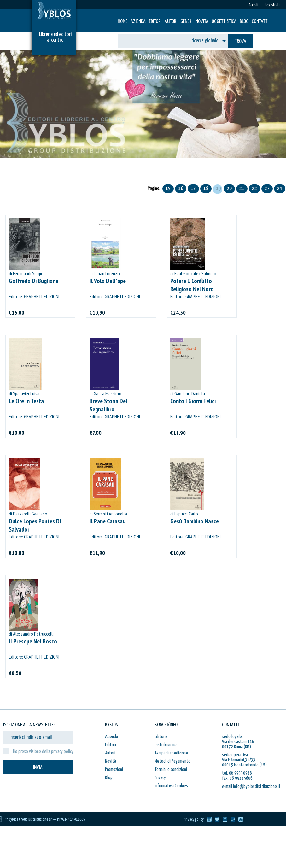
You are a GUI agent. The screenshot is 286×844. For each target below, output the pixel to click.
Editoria (161, 736)
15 (168, 188)
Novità (202, 21)
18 (205, 188)
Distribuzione (166, 744)
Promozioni (114, 769)
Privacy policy (194, 820)
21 (241, 188)
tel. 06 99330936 (237, 773)
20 (229, 188)
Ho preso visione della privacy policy (43, 751)
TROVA (240, 41)
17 (193, 188)
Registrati (272, 5)
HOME (122, 21)
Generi (186, 21)
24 (279, 188)
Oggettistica (224, 21)
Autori (171, 21)
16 (180, 188)
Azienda (138, 21)
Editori (155, 21)
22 (254, 188)
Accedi (253, 5)
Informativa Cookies (171, 785)
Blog (244, 21)
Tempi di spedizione (171, 753)
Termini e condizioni (171, 769)
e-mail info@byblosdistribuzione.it (251, 786)
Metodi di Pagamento (172, 761)
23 (267, 188)
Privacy (160, 777)
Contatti (260, 21)
